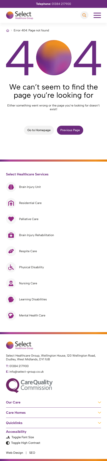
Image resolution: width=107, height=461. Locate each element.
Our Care (53, 402)
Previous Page (70, 130)
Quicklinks (53, 423)
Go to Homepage (39, 130)
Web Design (14, 452)
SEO (32, 452)
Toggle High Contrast (23, 443)
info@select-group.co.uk (25, 371)
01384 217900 (53, 4)
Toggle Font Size (20, 437)
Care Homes (53, 413)
